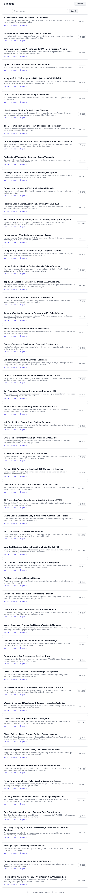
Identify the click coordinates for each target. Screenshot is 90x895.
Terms (35, 892)
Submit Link (80, 4)
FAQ (41, 892)
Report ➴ (23, 25)
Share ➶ (14, 25)
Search (73, 11)
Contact (47, 892)
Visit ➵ (6, 25)
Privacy (28, 892)
